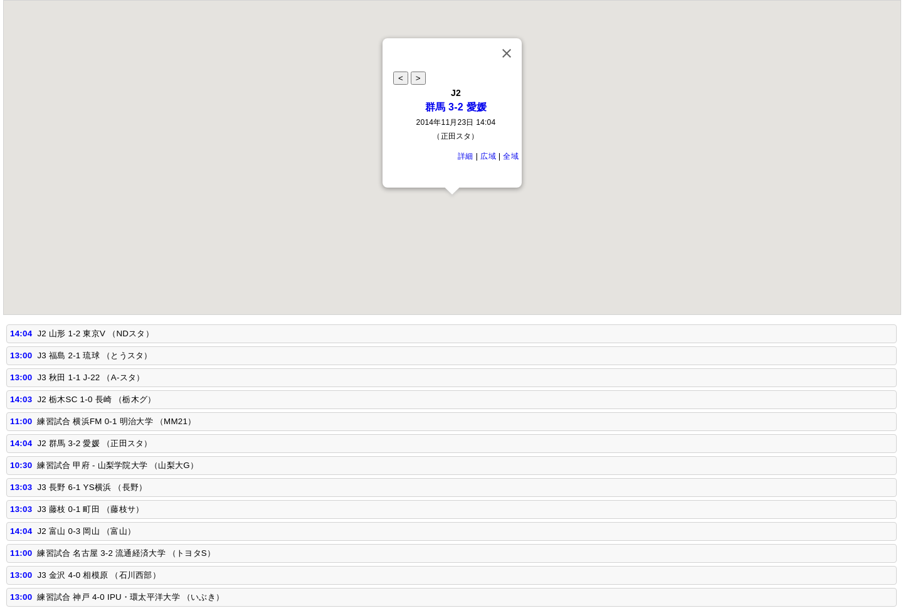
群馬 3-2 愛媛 (456, 107)
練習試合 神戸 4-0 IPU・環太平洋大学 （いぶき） (130, 597)
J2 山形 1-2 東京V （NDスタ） (95, 333)
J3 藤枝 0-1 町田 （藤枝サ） (90, 509)
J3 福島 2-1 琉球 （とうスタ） (94, 355)
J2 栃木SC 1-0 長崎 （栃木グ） (96, 399)
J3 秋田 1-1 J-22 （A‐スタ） (90, 377)
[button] (452, 206)
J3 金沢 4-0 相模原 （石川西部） (99, 575)
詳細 (465, 156)
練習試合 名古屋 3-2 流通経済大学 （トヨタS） (126, 553)
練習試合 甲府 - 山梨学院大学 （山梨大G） (117, 465)
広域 (488, 156)
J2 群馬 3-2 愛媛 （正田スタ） (94, 443)
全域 (511, 156)
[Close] (507, 53)
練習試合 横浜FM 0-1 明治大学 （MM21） (116, 421)
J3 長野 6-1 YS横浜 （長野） (92, 487)
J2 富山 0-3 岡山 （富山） (86, 531)
